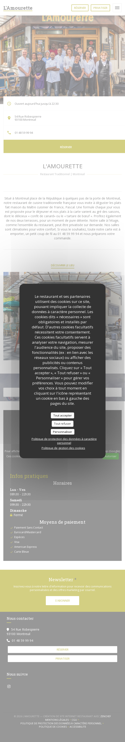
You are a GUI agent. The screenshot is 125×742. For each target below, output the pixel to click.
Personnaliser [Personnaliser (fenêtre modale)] (62, 432)
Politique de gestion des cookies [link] (63, 448)
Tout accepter (62, 415)
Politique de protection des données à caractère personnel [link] (64, 441)
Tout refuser (62, 424)
